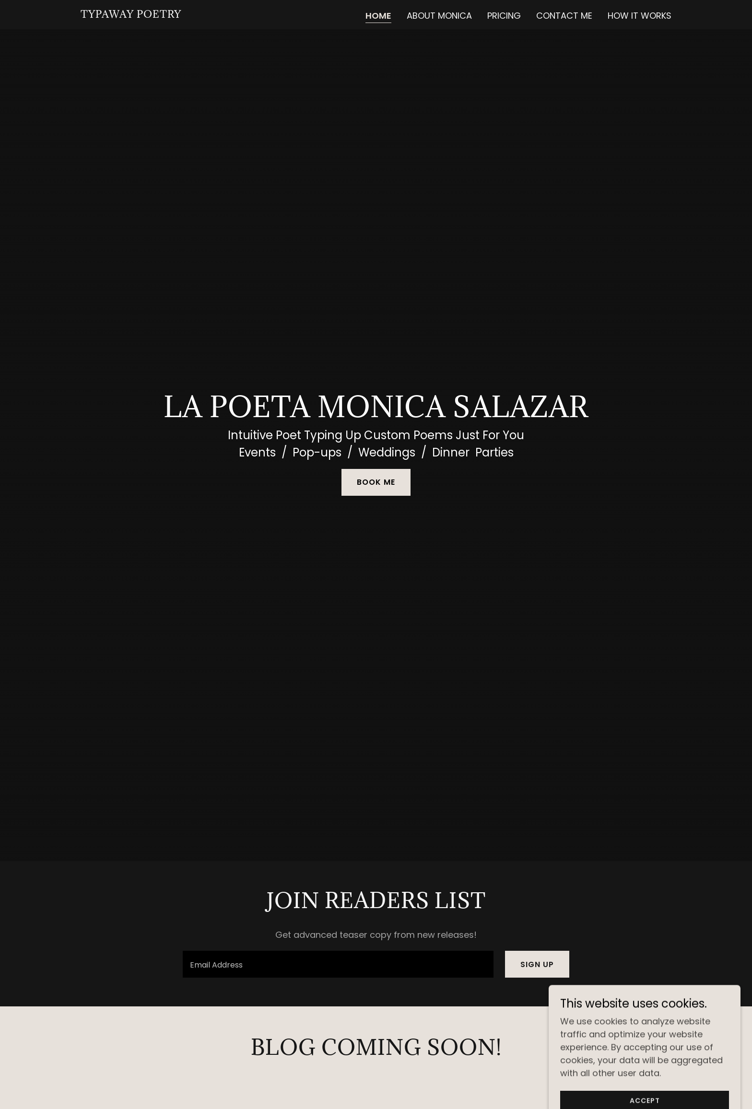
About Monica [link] (439, 16)
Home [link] (378, 16)
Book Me (376, 482)
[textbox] (338, 964)
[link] (131, 15)
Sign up (537, 964)
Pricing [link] (504, 16)
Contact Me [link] (564, 16)
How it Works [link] (639, 16)
